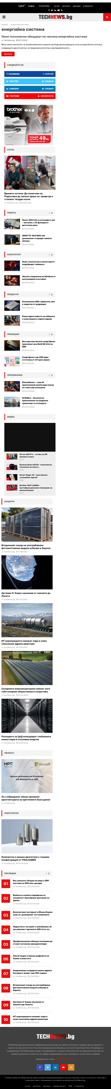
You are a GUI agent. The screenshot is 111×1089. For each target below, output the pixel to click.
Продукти (13, 294)
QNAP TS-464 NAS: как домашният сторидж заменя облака (37, 238)
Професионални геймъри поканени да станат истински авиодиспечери (32, 942)
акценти (9, 501)
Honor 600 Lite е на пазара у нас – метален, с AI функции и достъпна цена (38, 222)
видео (11, 417)
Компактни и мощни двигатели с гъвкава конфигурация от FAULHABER (25, 858)
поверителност (59, 1086)
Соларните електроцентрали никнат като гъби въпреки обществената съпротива (25, 690)
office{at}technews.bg (65, 1059)
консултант (14, 254)
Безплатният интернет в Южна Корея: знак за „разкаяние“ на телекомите (33, 913)
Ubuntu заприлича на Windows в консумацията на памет (38, 277)
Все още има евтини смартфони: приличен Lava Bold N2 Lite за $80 (38, 344)
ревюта (11, 213)
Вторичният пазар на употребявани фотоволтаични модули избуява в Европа (25, 547)
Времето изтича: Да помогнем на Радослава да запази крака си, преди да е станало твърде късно (28, 196)
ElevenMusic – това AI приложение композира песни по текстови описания (38, 385)
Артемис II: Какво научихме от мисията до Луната (28, 1003)
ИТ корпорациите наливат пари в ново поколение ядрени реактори (24, 642)
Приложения (14, 375)
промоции (13, 334)
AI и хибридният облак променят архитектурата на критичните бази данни (25, 798)
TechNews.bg (9, 40)
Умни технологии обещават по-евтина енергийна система (44, 36)
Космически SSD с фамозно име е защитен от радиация (38, 302)
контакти (66, 6)
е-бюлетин (88, 6)
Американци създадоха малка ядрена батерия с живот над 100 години (32, 971)
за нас (57, 6)
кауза (10, 149)
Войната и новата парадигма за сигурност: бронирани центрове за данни (31, 898)
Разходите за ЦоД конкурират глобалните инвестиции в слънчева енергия (26, 738)
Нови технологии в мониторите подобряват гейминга (38, 263)
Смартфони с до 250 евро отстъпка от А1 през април (36, 358)
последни (10, 873)
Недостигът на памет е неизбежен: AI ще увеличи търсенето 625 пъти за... (32, 928)
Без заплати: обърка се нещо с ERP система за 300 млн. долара (31, 881)
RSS (70, 1086)
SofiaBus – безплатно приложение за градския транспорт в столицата (35, 400)
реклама (77, 6)
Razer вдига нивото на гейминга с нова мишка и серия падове (38, 317)
